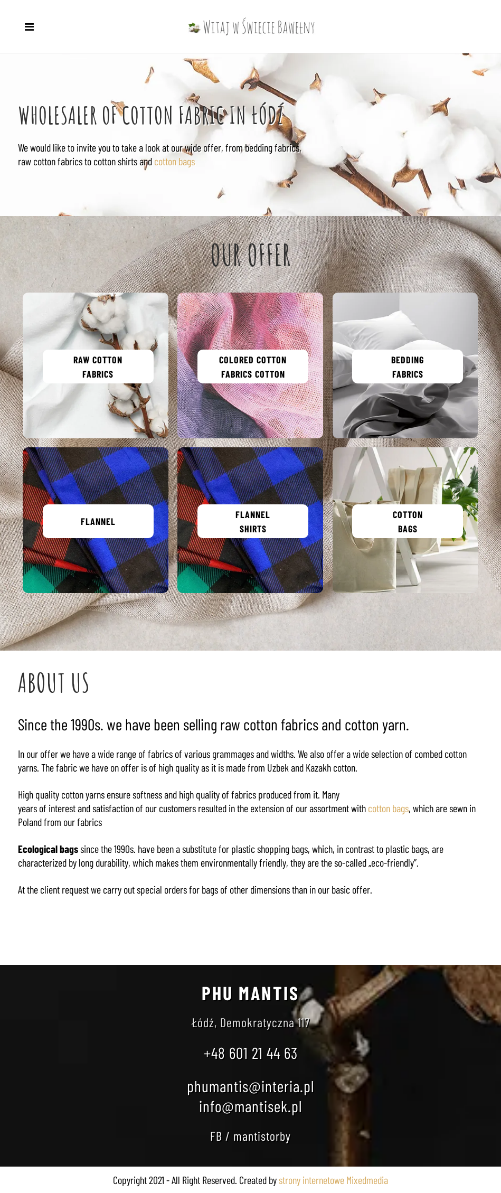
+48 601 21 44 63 (251, 1052)
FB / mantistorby (250, 1135)
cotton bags (174, 161)
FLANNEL (98, 521)
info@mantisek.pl (250, 1105)
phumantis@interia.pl (250, 1085)
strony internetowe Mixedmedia (333, 1179)
